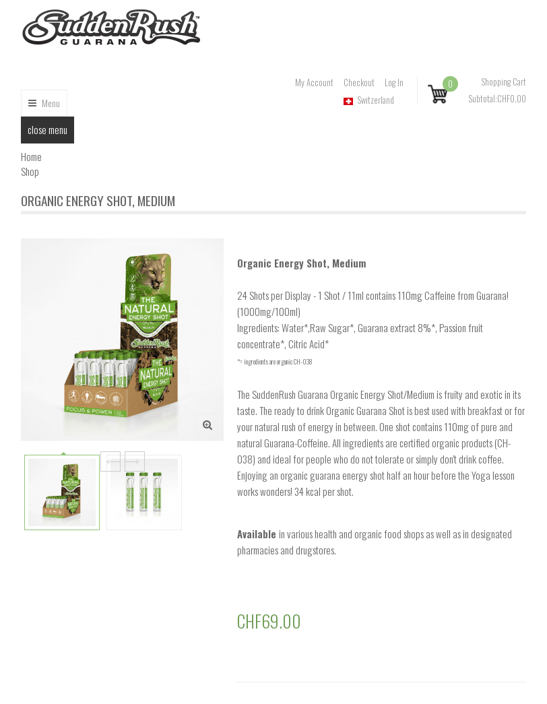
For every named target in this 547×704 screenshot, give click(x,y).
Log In (394, 83)
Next (135, 461)
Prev (110, 461)
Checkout (359, 83)
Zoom (206, 424)
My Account (314, 83)
